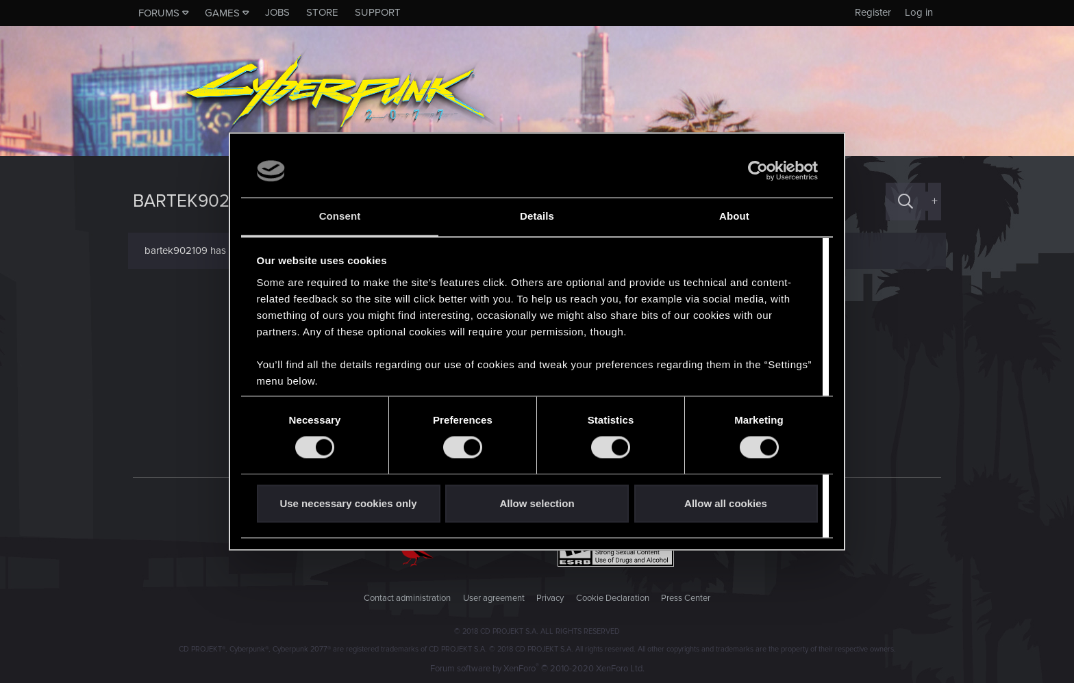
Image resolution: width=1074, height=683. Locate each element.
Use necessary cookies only (347, 503)
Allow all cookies (725, 503)
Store (322, 12)
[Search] (905, 201)
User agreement (494, 598)
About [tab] (734, 216)
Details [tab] (537, 216)
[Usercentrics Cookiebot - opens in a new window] (758, 171)
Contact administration (407, 598)
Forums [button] (158, 13)
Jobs (277, 12)
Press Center (685, 598)
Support (378, 12)
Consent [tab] (340, 216)
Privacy (550, 598)
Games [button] (222, 13)
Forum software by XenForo (537, 668)
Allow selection (536, 503)
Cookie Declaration (612, 598)
